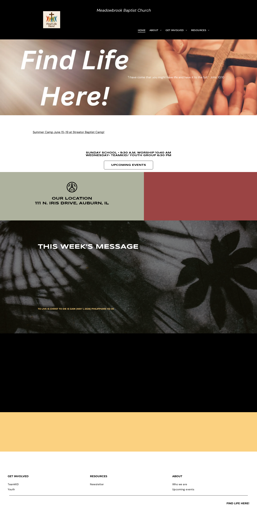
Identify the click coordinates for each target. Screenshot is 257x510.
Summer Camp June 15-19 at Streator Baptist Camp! (68, 132)
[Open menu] (63, 19)
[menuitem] (141, 30)
